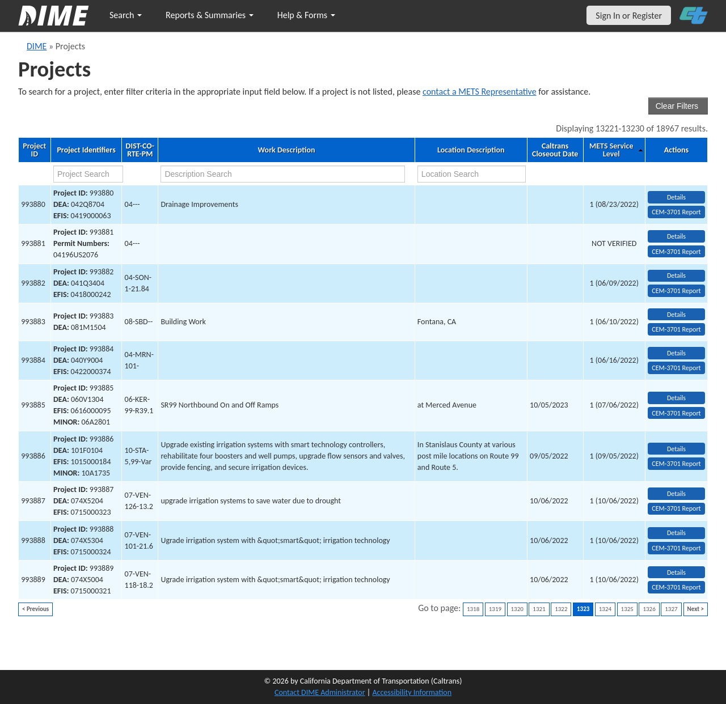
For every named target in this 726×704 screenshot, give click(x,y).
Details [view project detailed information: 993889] (676, 572)
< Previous (35, 609)
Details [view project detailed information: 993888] (676, 533)
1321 (539, 609)
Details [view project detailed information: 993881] (676, 236)
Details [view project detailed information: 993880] (676, 197)
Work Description (286, 150)
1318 (473, 609)
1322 (561, 609)
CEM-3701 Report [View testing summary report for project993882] (676, 291)
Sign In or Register (629, 15)
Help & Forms (306, 15)
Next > (695, 609)
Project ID (34, 150)
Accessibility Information (411, 692)
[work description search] (282, 174)
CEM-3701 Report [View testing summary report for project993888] (676, 548)
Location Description (471, 150)
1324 (605, 609)
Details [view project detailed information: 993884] (676, 353)
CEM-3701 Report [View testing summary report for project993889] (676, 587)
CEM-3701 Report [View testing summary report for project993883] (676, 329)
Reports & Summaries (210, 15)
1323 (583, 609)
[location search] (471, 174)
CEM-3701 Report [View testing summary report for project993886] (676, 464)
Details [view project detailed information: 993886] (676, 449)
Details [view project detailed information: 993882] (676, 275)
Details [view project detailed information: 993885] (676, 398)
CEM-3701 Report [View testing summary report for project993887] (676, 508)
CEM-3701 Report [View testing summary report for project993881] (676, 252)
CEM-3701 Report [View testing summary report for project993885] (676, 413)
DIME (37, 46)
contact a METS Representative (480, 91)
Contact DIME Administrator (320, 692)
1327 (671, 609)
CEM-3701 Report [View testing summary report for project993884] (676, 368)
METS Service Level (611, 150)
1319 (495, 609)
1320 (517, 609)
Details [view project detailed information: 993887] (676, 494)
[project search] (88, 174)
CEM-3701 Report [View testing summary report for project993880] (676, 212)
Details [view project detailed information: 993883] (676, 315)
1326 (649, 609)
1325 (627, 609)
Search (125, 15)
